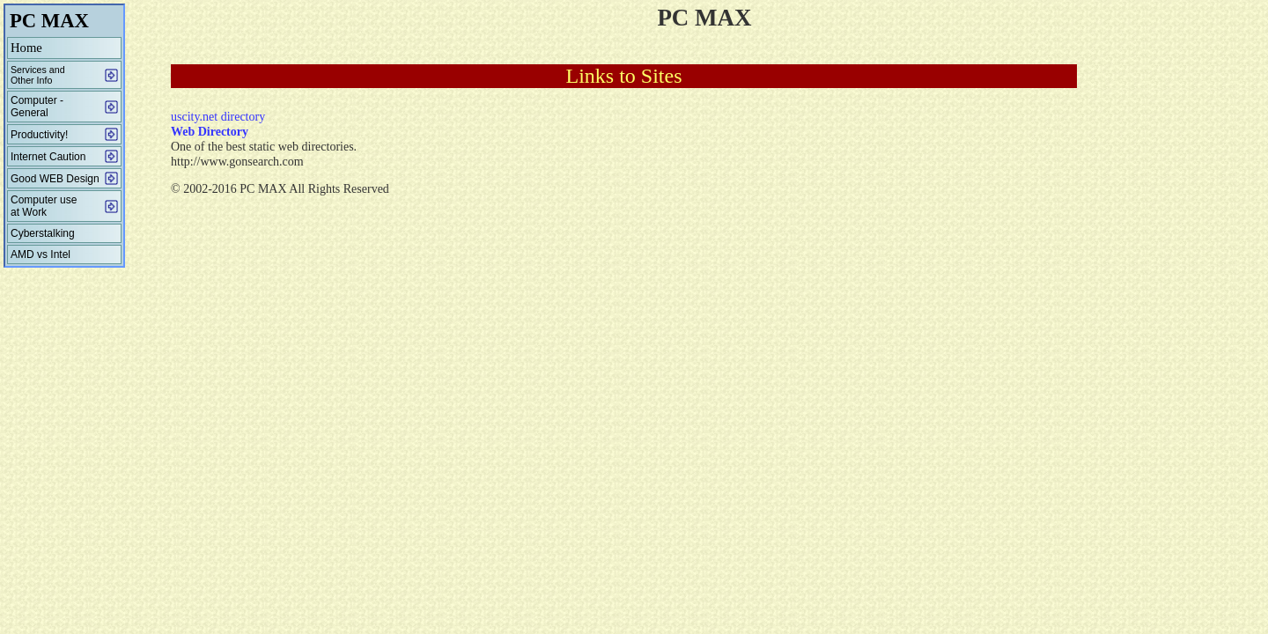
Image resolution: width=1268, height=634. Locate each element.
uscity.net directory (218, 116)
